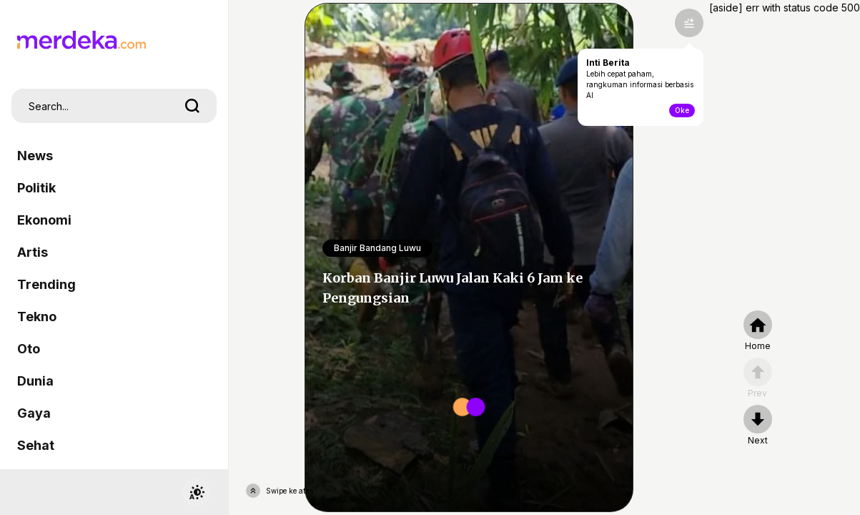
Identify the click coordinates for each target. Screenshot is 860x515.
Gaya (34, 413)
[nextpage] (757, 425)
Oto (28, 348)
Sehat (35, 445)
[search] (192, 106)
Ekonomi (44, 219)
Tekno (36, 316)
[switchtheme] (196, 492)
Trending (46, 284)
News (35, 155)
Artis (32, 252)
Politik (36, 187)
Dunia (35, 380)
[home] (757, 331)
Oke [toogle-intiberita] (682, 110)
